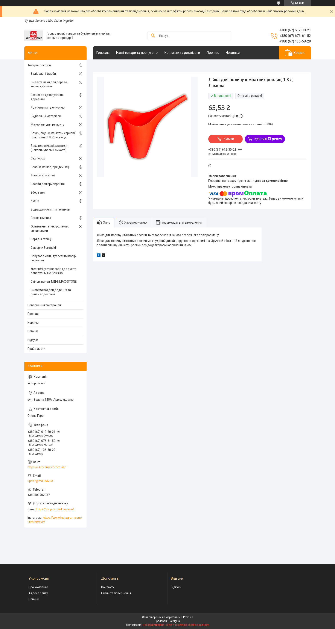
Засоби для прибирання (48, 184)
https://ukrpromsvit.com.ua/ (46, 467)
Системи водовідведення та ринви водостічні (51, 292)
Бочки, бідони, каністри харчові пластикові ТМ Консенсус (53, 135)
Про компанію (38, 587)
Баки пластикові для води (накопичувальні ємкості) (49, 148)
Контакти (107, 587)
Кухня (35, 201)
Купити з (268, 139)
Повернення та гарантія (44, 305)
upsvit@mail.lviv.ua (40, 481)
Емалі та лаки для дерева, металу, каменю (49, 84)
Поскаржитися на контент (158, 624)
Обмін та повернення (116, 593)
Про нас (212, 53)
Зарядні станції (41, 239)
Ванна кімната (41, 218)
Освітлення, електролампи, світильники (50, 228)
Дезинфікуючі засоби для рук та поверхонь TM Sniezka (53, 271)
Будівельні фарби (43, 73)
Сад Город (38, 158)
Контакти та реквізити (182, 53)
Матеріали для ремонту (47, 124)
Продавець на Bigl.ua (168, 621)
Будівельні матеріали (46, 116)
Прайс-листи (36, 348)
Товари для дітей (43, 175)
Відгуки (32, 340)
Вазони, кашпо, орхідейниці (50, 167)
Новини (32, 331)
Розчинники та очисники (48, 107)
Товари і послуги (39, 65)
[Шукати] (153, 35)
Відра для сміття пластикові (50, 209)
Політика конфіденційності (192, 624)
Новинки (232, 53)
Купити (229, 139)
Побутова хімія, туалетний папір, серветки (53, 258)
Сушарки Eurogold (43, 247)
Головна (103, 53)
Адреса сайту (38, 593)
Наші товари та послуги (135, 53)
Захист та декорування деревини (47, 97)
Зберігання (38, 192)
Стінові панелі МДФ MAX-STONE (54, 281)
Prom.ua (188, 617)
